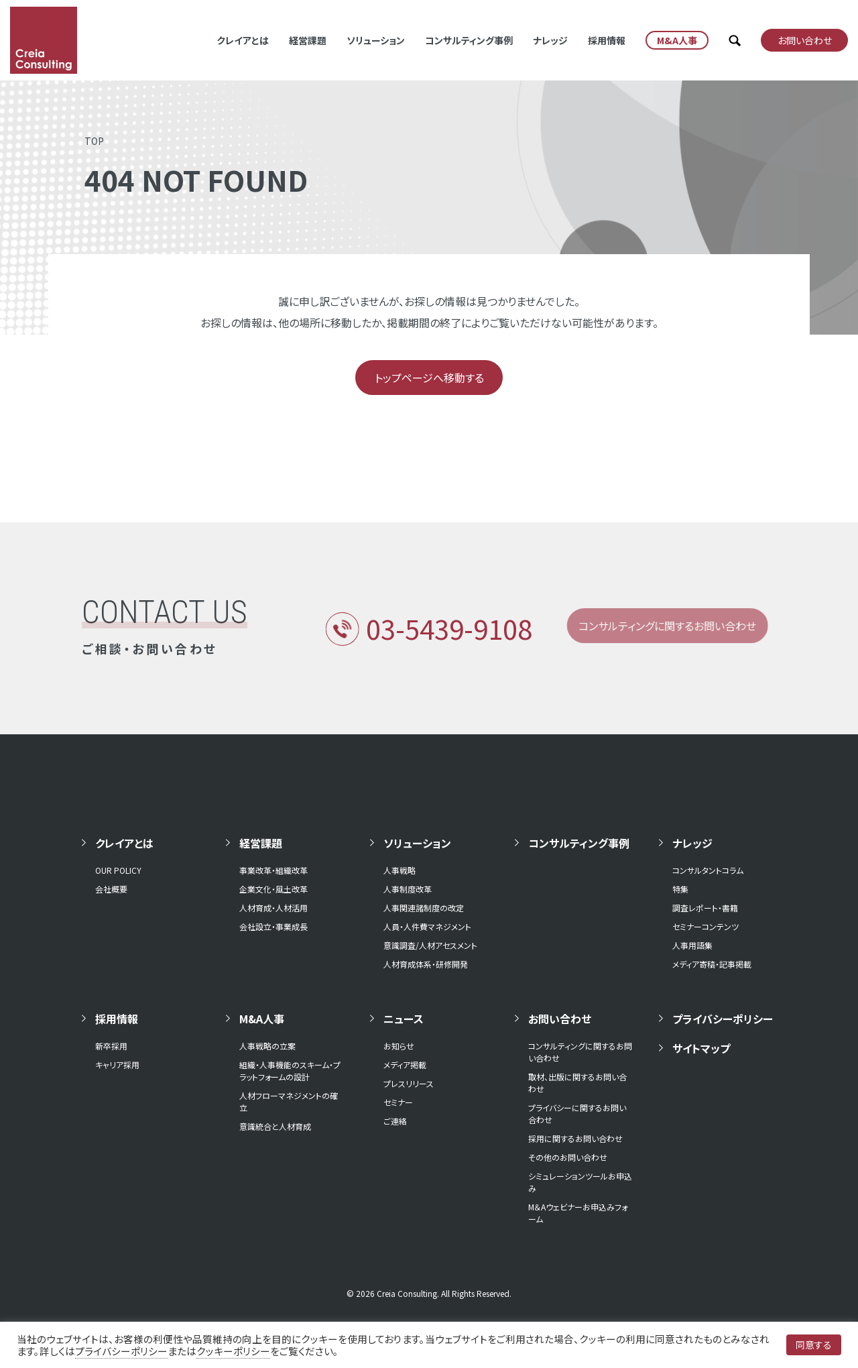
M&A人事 (261, 1019)
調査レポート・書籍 (705, 907)
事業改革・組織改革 (273, 870)
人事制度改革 (407, 889)
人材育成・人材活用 (273, 907)
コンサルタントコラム (707, 870)
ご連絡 (395, 1121)
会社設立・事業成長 (273, 926)
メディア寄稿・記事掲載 (711, 964)
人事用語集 (692, 945)
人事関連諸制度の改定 (423, 907)
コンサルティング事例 (469, 40)
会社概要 (111, 889)
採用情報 (606, 40)
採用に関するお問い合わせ (575, 1138)
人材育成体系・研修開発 (425, 964)
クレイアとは (243, 40)
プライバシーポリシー (722, 1019)
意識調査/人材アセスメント (430, 945)
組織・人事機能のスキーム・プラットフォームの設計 (290, 1070)
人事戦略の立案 (267, 1045)
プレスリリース (408, 1083)
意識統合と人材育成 (275, 1126)
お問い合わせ (559, 1019)
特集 (680, 889)
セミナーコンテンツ (705, 926)
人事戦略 (399, 870)
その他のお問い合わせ (567, 1157)
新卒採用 (111, 1045)
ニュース (403, 1019)
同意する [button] (814, 1344)
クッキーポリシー (233, 1351)
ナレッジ (550, 40)
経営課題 (307, 40)
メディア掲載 (404, 1064)
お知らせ (398, 1045)
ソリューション (376, 40)
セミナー (398, 1102)
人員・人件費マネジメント (427, 926)
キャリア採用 (117, 1064)
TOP (94, 141)
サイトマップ (701, 1048)
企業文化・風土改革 (273, 889)
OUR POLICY (118, 870)
